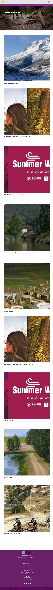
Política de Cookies (26, 588)
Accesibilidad (33, 588)
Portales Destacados (27, 570)
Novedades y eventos (27, 562)
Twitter (28, 583)
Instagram (24, 583)
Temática (27, 566)
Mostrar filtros (4, 5)
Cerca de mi (27, 573)
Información (7, 588)
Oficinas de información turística (27, 572)
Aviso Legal (12, 588)
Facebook (26, 583)
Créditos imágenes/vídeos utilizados (42, 588)
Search (48, 2)
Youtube (30, 583)
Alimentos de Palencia (27, 565)
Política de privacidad (19, 588)
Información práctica (27, 563)
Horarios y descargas (27, 569)
